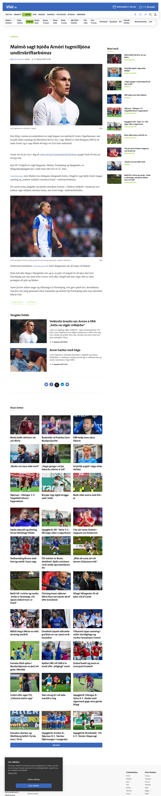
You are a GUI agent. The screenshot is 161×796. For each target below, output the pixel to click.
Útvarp (128, 757)
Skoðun (129, 751)
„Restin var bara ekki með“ (20, 465)
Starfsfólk (33, 763)
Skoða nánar (12, 779)
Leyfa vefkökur (48, 786)
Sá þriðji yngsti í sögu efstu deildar (87, 465)
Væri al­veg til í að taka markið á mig (56, 668)
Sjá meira (56, 708)
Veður (147, 751)
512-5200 (37, 748)
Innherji (148, 739)
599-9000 (11, 762)
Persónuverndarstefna (13, 753)
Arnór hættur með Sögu (65, 351)
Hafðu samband (36, 754)
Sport (128, 745)
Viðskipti (129, 742)
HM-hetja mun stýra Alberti (84, 438)
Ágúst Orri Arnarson (17, 59)
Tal (146, 763)
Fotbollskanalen (18, 176)
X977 (147, 760)
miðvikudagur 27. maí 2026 (126, 7)
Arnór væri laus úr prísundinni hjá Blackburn (61, 154)
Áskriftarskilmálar (36, 760)
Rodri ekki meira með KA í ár (84, 492)
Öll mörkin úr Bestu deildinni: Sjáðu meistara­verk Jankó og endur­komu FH (56, 552)
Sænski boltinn (18, 303)
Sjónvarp (129, 754)
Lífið (127, 748)
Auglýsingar (34, 751)
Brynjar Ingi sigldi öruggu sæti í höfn (56, 492)
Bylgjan (147, 754)
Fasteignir (148, 742)
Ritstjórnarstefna (36, 757)
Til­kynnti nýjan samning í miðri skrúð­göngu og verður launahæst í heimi (87, 614)
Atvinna (148, 745)
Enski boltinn (35, 303)
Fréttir (128, 739)
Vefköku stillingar (19, 786)
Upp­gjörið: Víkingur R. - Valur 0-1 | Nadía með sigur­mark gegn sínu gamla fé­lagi (86, 670)
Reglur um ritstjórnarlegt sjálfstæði (14, 749)
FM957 (147, 757)
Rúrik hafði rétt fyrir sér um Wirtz (23, 438)
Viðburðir (148, 748)
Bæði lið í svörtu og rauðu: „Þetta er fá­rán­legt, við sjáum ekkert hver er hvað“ (24, 581)
